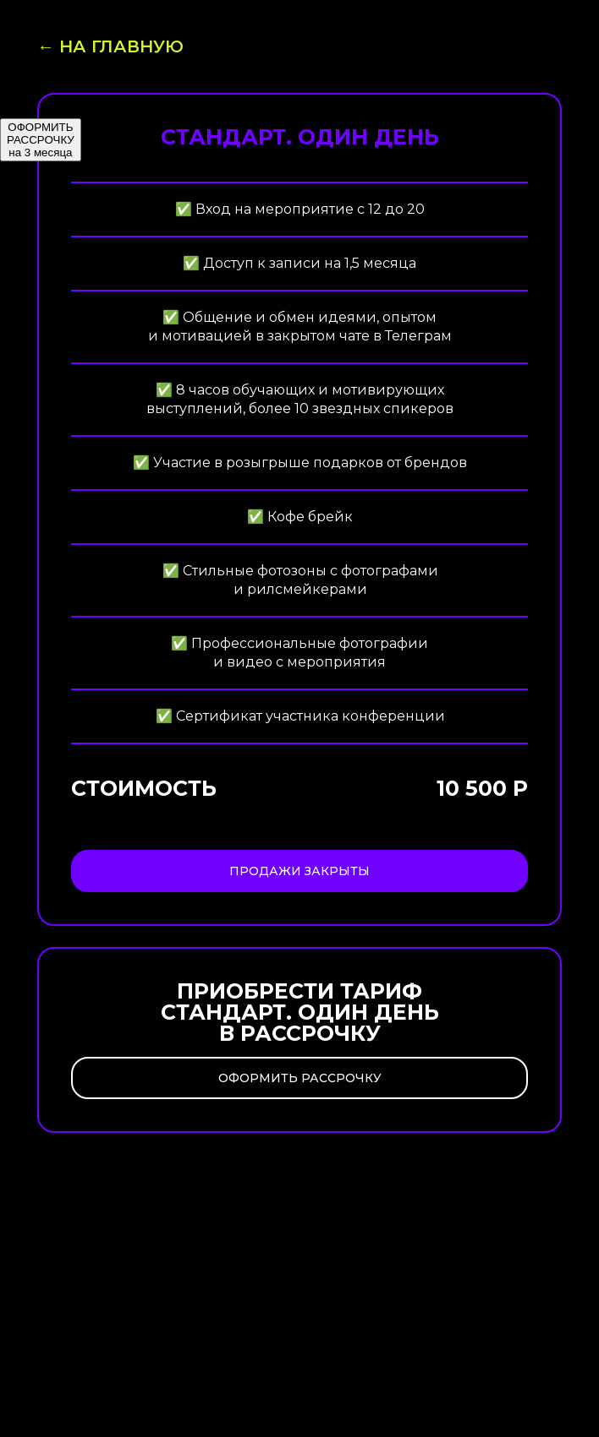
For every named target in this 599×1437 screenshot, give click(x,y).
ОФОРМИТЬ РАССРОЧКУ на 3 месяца (40, 140)
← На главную (110, 46)
